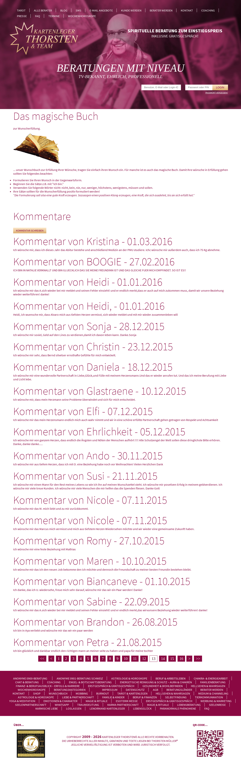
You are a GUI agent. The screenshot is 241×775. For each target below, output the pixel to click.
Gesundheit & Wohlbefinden (163, 686)
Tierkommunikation (209, 697)
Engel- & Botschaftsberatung (90, 682)
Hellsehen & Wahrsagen (208, 686)
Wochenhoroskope (82, 16)
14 (163, 659)
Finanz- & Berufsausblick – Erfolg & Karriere (48, 686)
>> (198, 659)
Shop (36, 693)
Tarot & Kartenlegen (132, 693)
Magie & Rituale (97, 701)
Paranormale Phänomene (178, 708)
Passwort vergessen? (216, 92)
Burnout (102, 693)
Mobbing (82, 693)
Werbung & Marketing (216, 701)
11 (135, 659)
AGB (155, 690)
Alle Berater (43, 10)
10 (126, 659)
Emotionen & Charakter (60, 701)
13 (153, 659)
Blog (63, 10)
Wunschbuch (58, 693)
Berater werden (161, 10)
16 (181, 659)
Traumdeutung (88, 705)
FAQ (37, 16)
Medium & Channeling (213, 693)
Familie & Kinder (113, 697)
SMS (78, 10)
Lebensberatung (189, 705)
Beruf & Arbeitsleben (170, 678)
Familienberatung (213, 682)
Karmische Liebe (46, 708)
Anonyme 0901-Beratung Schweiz (80, 678)
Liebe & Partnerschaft (78, 697)
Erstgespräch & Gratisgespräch (111, 686)
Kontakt (187, 10)
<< (42, 659)
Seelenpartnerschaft (31, 705)
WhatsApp (62, 705)
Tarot (21, 10)
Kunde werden (131, 10)
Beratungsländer (179, 690)
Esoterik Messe (127, 701)
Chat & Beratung (27, 682)
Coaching (208, 10)
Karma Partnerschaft (123, 705)
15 (172, 659)
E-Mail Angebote (101, 10)
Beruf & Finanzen (145, 697)
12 (144, 659)
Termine (54, 16)
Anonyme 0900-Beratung (30, 678)
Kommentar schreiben (29, 230)
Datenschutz (135, 690)
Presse (22, 16)
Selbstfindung (176, 697)
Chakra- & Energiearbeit (211, 678)
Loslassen (73, 708)
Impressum (109, 690)
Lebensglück (142, 708)
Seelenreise (217, 705)
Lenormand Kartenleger (107, 708)
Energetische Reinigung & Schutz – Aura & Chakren (156, 682)
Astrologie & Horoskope (129, 678)
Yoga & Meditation (22, 701)
